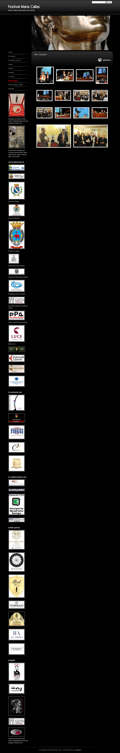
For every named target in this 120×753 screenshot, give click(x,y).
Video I (10, 64)
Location (11, 76)
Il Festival (11, 56)
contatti (11, 72)
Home (36, 54)
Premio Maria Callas (15, 85)
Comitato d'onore (14, 60)
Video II (11, 68)
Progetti (11, 89)
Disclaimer (78, 750)
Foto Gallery (42, 54)
